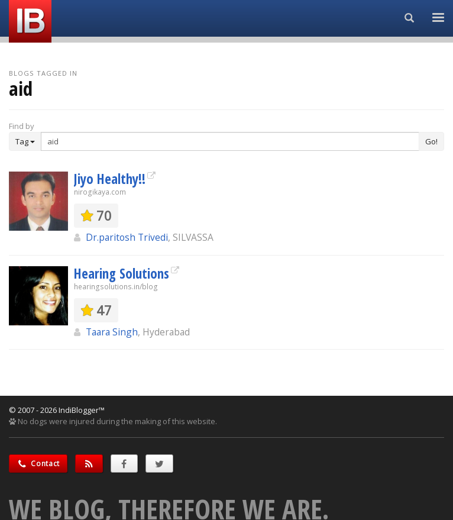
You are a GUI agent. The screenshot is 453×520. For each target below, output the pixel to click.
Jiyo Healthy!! (109, 178)
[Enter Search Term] (230, 141)
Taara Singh (112, 331)
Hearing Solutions (121, 273)
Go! (431, 141)
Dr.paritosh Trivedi (127, 237)
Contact (38, 463)
